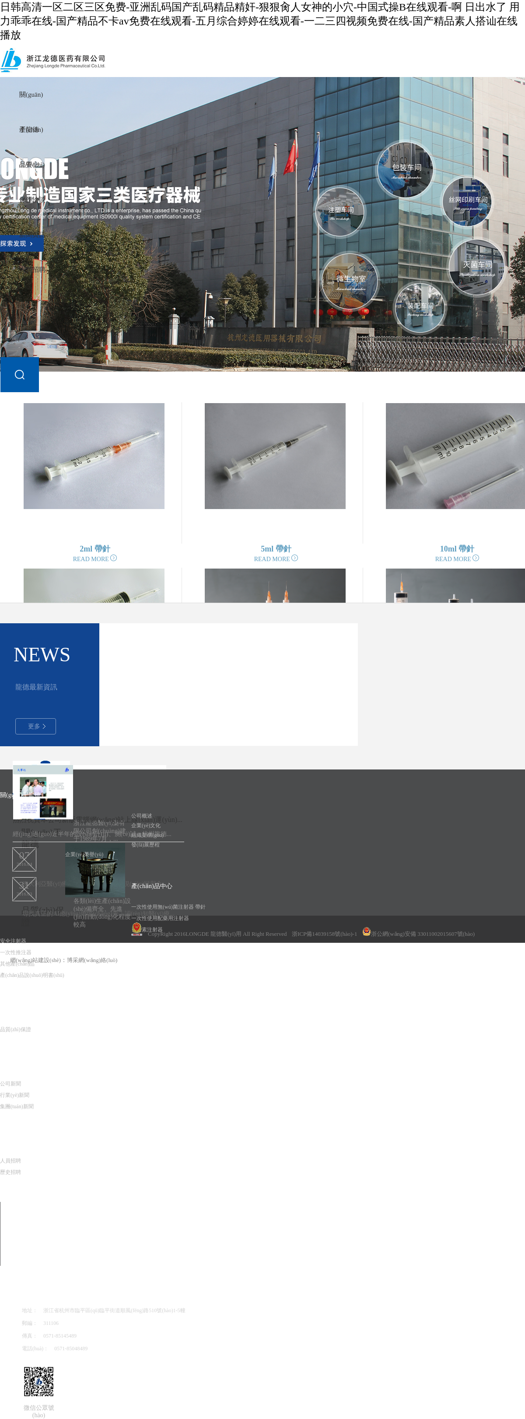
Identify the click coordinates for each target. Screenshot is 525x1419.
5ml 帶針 (276, 548)
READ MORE (95, 559)
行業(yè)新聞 (14, 1095)
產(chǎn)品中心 (151, 886)
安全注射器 (13, 941)
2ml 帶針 (95, 548)
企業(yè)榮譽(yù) (84, 854)
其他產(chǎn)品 (17, 964)
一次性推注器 (16, 952)
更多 (37, 726)
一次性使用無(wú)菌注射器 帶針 (168, 907)
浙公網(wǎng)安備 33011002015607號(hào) (418, 932)
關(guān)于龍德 (41, 838)
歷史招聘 (10, 1172)
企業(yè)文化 (146, 825)
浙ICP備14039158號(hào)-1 (324, 934)
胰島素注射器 (147, 930)
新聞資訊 (32, 234)
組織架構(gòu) (147, 835)
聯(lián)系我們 (41, 1291)
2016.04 (24, 857)
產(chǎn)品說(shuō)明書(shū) (32, 975)
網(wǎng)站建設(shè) (35, 960)
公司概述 (141, 816)
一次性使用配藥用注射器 (160, 918)
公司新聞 (10, 1084)
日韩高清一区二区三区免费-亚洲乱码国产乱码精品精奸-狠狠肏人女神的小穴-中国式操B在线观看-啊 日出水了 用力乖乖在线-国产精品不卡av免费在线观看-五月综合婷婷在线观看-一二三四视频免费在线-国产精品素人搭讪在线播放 (260, 21)
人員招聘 (32, 269)
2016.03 (24, 886)
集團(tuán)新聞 (17, 1106)
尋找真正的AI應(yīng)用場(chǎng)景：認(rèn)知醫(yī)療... (98, 913)
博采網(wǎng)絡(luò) (92, 960)
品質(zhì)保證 (18, 1008)
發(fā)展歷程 (145, 845)
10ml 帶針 (457, 548)
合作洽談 (32, 199)
